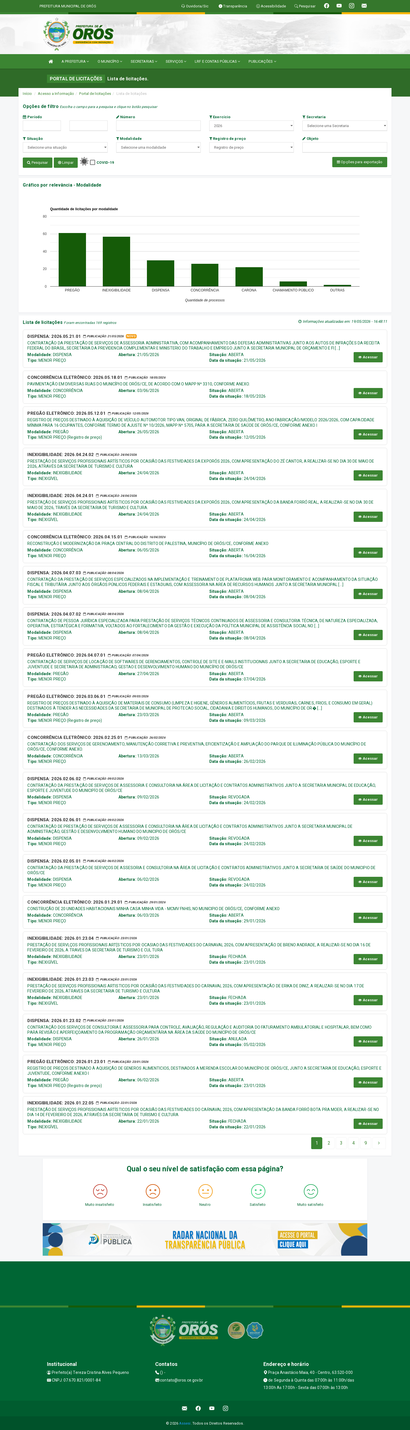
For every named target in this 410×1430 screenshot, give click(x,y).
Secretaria (314, 117)
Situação (33, 138)
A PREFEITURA (75, 61)
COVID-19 (105, 162)
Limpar (66, 162)
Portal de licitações (95, 93)
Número (125, 117)
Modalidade (129, 138)
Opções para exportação (359, 162)
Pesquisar (37, 162)
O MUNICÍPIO (110, 61)
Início (27, 93)
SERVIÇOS (176, 61)
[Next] (365, 1143)
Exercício (219, 117)
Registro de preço (227, 138)
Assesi (185, 1423)
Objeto (310, 138)
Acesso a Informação (56, 93)
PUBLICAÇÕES (262, 61)
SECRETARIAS (144, 61)
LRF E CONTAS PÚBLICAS (217, 61)
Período (32, 117)
